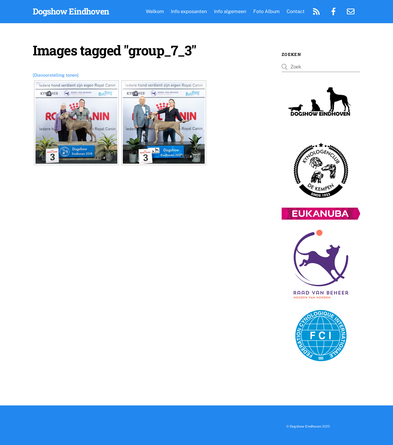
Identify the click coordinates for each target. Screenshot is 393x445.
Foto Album (266, 11)
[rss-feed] (317, 11)
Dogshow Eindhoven (305, 426)
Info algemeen (230, 11)
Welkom (155, 11)
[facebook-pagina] (334, 11)
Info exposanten (189, 11)
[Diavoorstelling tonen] (56, 75)
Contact (296, 11)
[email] (351, 11)
